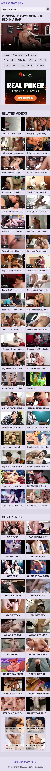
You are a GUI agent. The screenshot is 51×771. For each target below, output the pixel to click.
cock (34, 60)
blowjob (22, 60)
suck (42, 65)
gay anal (18, 55)
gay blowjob (28, 65)
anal (44, 60)
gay (7, 55)
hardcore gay (12, 65)
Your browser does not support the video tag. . (25, 37)
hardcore (32, 55)
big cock (9, 60)
